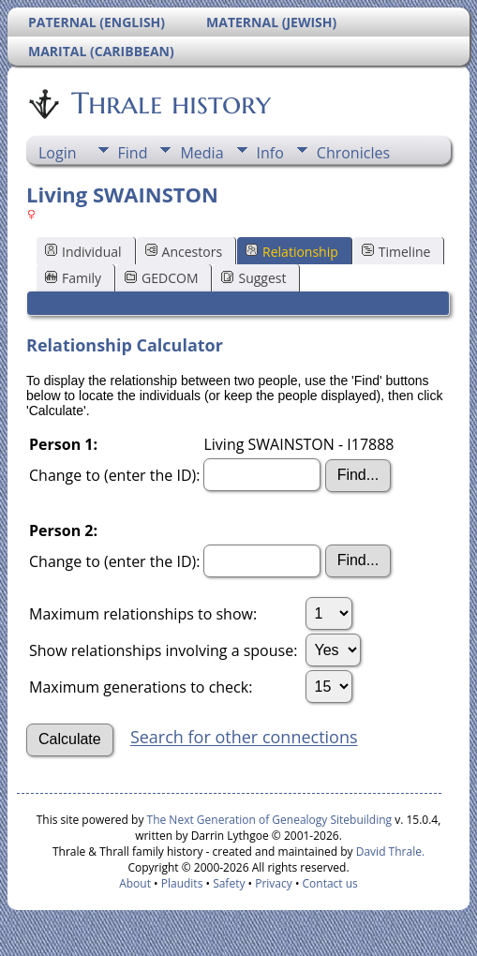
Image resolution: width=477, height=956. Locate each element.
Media (201, 152)
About (135, 883)
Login (57, 152)
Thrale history (169, 103)
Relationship (292, 252)
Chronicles (353, 152)
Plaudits (182, 883)
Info (270, 152)
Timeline (396, 252)
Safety (229, 883)
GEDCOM (161, 278)
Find (133, 152)
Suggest (253, 278)
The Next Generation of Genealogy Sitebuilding (270, 820)
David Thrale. (389, 851)
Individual (83, 252)
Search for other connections (244, 737)
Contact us (330, 883)
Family (73, 278)
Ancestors (183, 252)
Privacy (273, 883)
